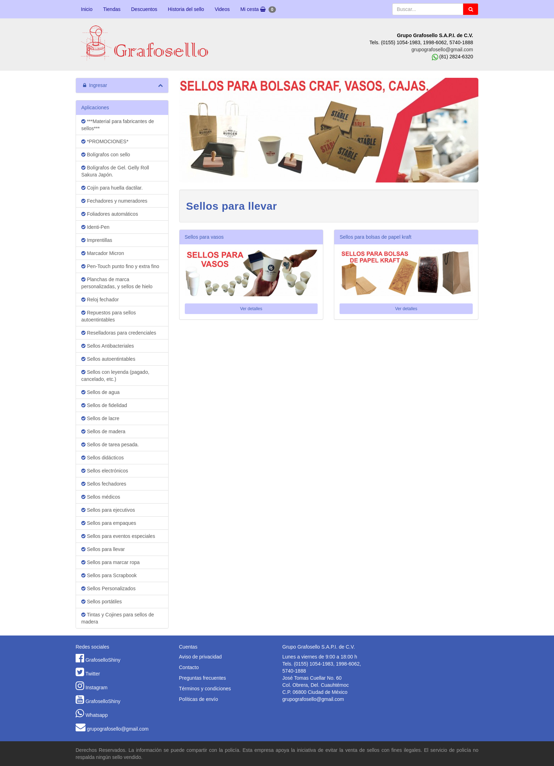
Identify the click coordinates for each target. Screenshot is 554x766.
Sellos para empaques (108, 523)
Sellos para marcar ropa (110, 562)
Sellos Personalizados (108, 588)
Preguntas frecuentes (202, 678)
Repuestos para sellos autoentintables (108, 316)
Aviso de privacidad (200, 657)
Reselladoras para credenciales (118, 333)
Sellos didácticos (102, 457)
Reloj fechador (100, 299)
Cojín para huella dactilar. (112, 188)
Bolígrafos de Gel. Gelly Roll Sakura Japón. (115, 171)
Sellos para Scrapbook (109, 575)
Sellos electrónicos (104, 471)
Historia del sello (186, 9)
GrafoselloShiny (103, 660)
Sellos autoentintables (108, 359)
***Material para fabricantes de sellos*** (117, 124)
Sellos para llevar (103, 549)
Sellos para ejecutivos (108, 510)
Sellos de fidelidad (104, 405)
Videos (222, 9)
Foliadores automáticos (109, 214)
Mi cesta (258, 9)
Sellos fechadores (103, 484)
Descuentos (144, 9)
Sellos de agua (100, 392)
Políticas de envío (198, 699)
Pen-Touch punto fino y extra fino (120, 266)
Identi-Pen (95, 227)
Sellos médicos (100, 497)
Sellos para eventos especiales (118, 536)
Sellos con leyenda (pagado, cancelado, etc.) (115, 375)
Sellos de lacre (100, 418)
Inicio (87, 9)
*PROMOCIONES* (104, 141)
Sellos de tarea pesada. (110, 444)
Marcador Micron (102, 253)
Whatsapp (97, 715)
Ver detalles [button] (251, 308)
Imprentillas (96, 240)
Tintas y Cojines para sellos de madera (117, 618)
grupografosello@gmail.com (442, 49)
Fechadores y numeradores (114, 201)
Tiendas (111, 9)
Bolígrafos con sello (105, 154)
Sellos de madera (103, 431)
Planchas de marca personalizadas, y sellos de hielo (117, 283)
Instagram (96, 687)
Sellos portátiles (101, 601)
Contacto (189, 667)
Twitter (93, 674)
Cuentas (188, 647)
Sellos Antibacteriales (107, 346)
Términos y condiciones (205, 688)
